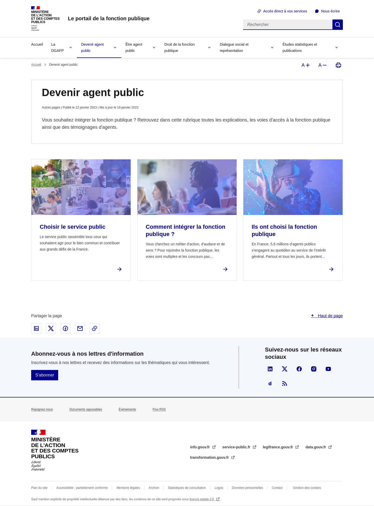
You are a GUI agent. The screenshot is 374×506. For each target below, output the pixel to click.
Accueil (37, 44)
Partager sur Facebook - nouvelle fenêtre (65, 328)
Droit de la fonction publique (179, 47)
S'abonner (44, 375)
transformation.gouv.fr (210, 457)
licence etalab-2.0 (202, 499)
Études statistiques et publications (300, 47)
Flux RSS (159, 409)
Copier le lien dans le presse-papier (94, 328)
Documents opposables (85, 409)
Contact (277, 488)
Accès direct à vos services (285, 11)
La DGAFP (57, 47)
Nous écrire (330, 11)
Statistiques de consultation (187, 488)
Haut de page (330, 316)
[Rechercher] (287, 24)
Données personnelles (247, 488)
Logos (219, 488)
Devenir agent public (92, 47)
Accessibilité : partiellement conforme (82, 488)
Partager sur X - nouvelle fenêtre (51, 328)
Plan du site (39, 488)
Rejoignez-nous (42, 409)
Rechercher (337, 24)
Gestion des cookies (307, 488)
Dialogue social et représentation (234, 47)
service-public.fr (236, 447)
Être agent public (133, 47)
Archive (154, 488)
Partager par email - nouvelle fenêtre (80, 328)
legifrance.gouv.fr (278, 447)
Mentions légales (128, 488)
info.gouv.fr (200, 447)
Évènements (127, 409)
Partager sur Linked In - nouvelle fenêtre (36, 328)
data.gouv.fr (316, 447)
